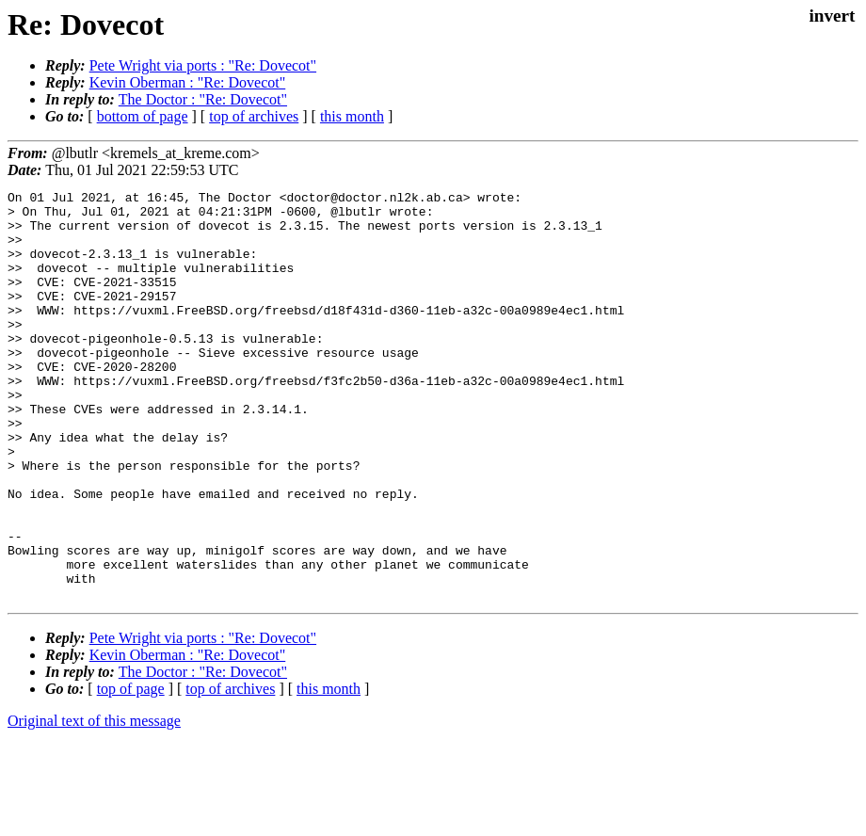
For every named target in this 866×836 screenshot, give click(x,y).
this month (352, 116)
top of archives (253, 116)
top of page (131, 771)
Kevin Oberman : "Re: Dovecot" (187, 82)
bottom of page (142, 116)
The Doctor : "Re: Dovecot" (203, 99)
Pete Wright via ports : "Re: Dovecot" (202, 65)
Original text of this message (94, 803)
